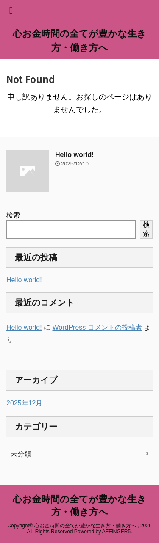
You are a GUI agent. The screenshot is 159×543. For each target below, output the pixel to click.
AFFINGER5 (116, 532)
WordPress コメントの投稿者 (97, 327)
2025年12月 (24, 403)
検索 (13, 215)
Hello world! (74, 154)
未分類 (21, 454)
